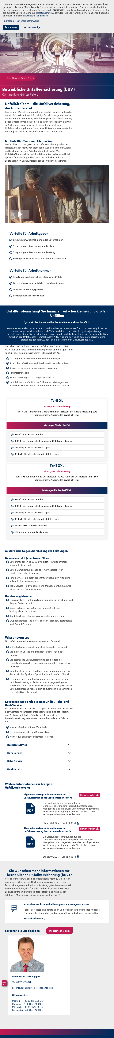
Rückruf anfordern (33, 918)
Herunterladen (87, 795)
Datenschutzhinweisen (36, 15)
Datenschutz (45, 12)
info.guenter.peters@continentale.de (34, 988)
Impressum (9, 20)
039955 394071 (23, 982)
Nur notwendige (32, 27)
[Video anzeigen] (57, 194)
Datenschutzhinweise (28, 20)
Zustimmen (11, 27)
